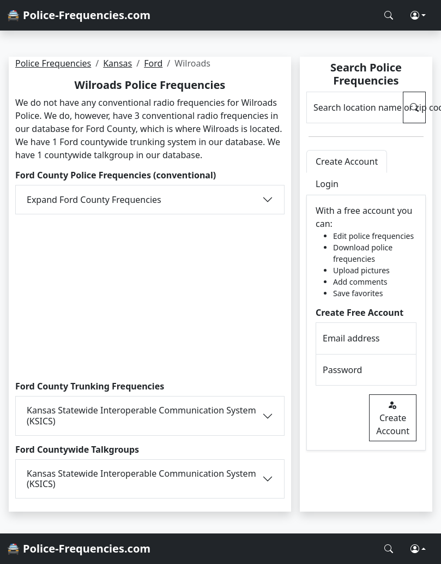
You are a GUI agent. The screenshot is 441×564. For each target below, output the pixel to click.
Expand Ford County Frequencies (94, 200)
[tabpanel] (366, 323)
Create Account (392, 418)
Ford (153, 63)
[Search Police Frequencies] (389, 15)
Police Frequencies (53, 63)
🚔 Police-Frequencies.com (78, 15)
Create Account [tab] (347, 161)
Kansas (117, 63)
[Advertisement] (149, 296)
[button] (418, 15)
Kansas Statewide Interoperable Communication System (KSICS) (141, 415)
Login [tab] (327, 184)
